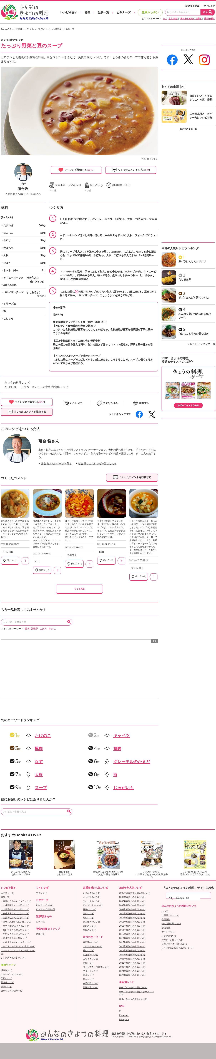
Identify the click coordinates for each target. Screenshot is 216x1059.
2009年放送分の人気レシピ (132, 909)
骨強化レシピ (7, 982)
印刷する (144, 403)
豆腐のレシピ (89, 909)
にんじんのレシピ (91, 901)
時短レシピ (88, 963)
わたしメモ (76, 403)
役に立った (10, 560)
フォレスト (137, 568)
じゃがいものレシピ (92, 905)
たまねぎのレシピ (91, 893)
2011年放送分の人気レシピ (132, 917)
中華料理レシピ (90, 983)
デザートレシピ (90, 971)
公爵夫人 (72, 555)
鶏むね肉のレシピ (91, 922)
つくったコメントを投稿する (26, 412)
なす (39, 761)
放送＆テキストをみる (188, 405)
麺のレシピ (88, 950)
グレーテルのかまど (131, 761)
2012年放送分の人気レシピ (132, 922)
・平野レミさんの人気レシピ (15, 934)
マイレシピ (209, 6)
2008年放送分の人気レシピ (132, 905)
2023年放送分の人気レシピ (132, 967)
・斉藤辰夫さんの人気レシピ (15, 913)
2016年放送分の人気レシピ (132, 938)
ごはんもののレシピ (92, 946)
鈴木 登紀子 (31, 628)
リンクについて (169, 936)
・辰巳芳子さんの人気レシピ (15, 930)
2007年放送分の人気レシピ (132, 901)
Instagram (124, 1019)
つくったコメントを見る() (131, 170)
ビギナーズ (123, 12)
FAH (101, 552)
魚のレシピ (88, 917)
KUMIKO (8, 552)
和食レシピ (88, 975)
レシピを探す (68, 12)
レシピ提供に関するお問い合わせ (178, 948)
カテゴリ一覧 (7, 893)
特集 (87, 12)
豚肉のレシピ (89, 930)
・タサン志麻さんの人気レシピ (16, 922)
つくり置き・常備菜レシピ (96, 967)
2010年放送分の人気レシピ (132, 913)
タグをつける (110, 403)
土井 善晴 (173, 18)
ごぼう (43, 628)
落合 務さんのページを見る (56, 463)
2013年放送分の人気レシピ (132, 926)
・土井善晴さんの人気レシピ (15, 905)
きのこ (52, 628)
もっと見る (79, 588)
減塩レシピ (6, 970)
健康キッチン (150, 12)
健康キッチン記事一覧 (11, 990)
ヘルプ (165, 911)
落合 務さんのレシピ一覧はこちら (97, 463)
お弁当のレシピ (90, 954)
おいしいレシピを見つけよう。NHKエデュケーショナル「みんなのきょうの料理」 (25, 12)
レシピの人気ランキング (12, 958)
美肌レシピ (6, 978)
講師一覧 (5, 897)
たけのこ (43, 735)
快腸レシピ (6, 986)
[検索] (188, 898)
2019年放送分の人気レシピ (132, 950)
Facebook (124, 1015)
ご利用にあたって (170, 915)
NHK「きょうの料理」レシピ (133, 987)
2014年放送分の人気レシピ (132, 930)
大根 (39, 774)
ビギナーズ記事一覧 (45, 909)
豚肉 (39, 748)
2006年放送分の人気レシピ (132, 897)
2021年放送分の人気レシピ (132, 959)
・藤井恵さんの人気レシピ (14, 938)
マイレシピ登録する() (76, 170)
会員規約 (166, 919)
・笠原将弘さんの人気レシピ (15, 917)
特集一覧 (40, 934)
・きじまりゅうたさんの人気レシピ (18, 946)
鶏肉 (117, 748)
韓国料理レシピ (90, 987)
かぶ (165, 18)
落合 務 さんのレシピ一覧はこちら (24, 194)
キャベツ (121, 735)
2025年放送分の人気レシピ (132, 975)
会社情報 (166, 927)
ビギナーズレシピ (44, 905)
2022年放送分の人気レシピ (132, 963)
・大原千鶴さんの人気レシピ (15, 909)
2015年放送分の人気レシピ (132, 934)
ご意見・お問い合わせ (172, 940)
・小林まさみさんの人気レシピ (16, 942)
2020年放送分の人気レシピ (132, 954)
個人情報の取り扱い (171, 923)
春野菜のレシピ (90, 942)
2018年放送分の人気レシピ (132, 946)
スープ (41, 787)
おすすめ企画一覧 (188, 129)
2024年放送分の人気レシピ (132, 971)
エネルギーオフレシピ (11, 974)
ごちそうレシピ (90, 959)
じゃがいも (123, 787)
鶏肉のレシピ (89, 926)
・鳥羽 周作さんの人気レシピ (15, 926)
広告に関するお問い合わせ (174, 944)
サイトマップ (168, 932)
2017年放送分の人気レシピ (132, 942)
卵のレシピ (88, 913)
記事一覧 (103, 12)
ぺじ (37, 561)
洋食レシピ (88, 979)
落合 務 (23, 189)
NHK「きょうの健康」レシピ (133, 999)
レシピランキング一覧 (202, 344)
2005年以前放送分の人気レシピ (134, 893)
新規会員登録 (192, 6)
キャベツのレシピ (91, 897)
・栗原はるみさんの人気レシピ (16, 901)
